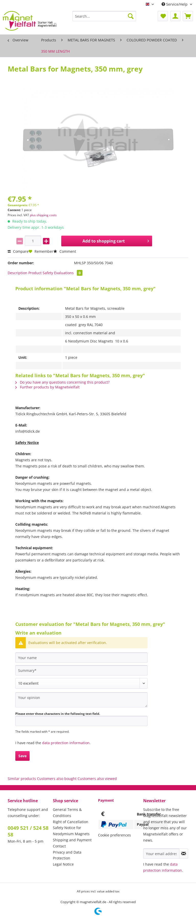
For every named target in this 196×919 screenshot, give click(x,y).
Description (17, 272)
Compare (18, 251)
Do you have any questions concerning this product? (62, 382)
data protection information (66, 742)
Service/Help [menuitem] (175, 4)
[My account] (175, 16)
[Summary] (81, 670)
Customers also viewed (97, 778)
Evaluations (68, 272)
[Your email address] (161, 853)
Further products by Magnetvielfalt (47, 387)
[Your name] (81, 657)
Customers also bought (57, 778)
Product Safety (40, 272)
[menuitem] (104, 18)
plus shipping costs (43, 215)
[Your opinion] (81, 699)
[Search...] (104, 16)
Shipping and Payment (72, 839)
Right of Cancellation (70, 821)
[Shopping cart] (188, 16)
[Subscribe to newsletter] (183, 853)
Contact (59, 846)
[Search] (130, 16)
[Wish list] (163, 16)
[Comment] (81, 683)
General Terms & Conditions (67, 812)
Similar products (22, 778)
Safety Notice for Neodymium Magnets (71, 830)
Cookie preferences (114, 835)
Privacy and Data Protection (67, 855)
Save (22, 755)
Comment (64, 251)
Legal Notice (63, 864)
